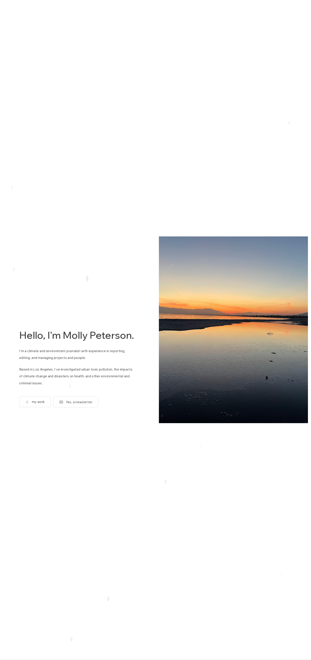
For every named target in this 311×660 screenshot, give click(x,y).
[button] (35, 403)
